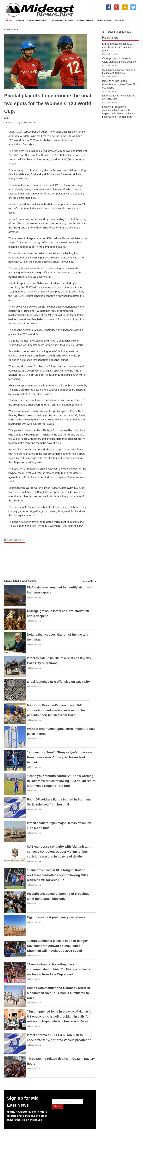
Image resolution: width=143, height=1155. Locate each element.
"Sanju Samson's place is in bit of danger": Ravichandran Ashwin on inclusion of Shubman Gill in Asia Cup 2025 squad (58, 945)
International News (62, 21)
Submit (57, 1106)
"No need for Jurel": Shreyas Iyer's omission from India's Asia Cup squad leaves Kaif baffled (59, 757)
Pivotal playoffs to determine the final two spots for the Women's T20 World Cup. (47, 103)
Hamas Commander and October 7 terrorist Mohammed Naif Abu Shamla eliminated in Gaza (58, 992)
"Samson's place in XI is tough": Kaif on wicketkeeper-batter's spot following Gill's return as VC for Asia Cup (57, 875)
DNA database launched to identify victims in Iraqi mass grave (118, 47)
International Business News (31, 21)
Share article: (14, 540)
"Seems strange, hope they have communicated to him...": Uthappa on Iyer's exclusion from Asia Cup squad (58, 969)
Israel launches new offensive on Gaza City (58, 681)
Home (9, 21)
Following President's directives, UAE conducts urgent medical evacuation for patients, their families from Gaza (56, 710)
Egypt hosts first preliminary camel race (56, 917)
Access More (89, 581)
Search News (104, 21)
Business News (85, 21)
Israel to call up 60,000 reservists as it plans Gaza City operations (119, 84)
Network (120, 21)
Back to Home (11, 29)
